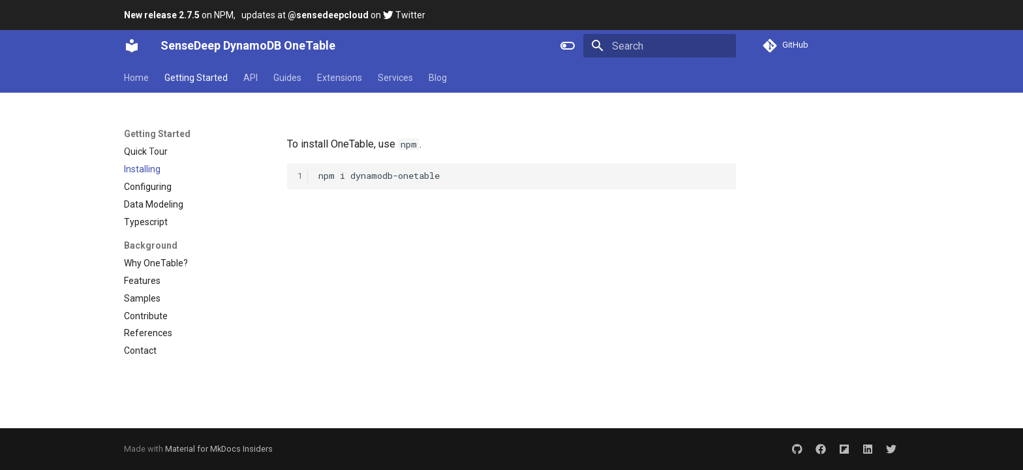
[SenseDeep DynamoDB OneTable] (132, 46)
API (250, 77)
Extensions (339, 77)
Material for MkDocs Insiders (219, 449)
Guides (287, 77)
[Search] (659, 45)
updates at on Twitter (333, 15)
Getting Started (196, 77)
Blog (438, 77)
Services (395, 77)
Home (136, 77)
